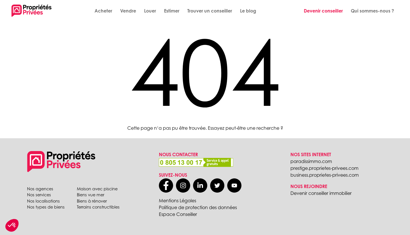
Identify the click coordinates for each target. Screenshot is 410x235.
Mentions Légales (177, 200)
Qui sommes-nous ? (372, 11)
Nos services (39, 194)
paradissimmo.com (311, 161)
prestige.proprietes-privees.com (324, 168)
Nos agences (40, 188)
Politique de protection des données (198, 207)
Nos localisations (43, 201)
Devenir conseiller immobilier (321, 193)
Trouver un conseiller (209, 11)
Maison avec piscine (97, 188)
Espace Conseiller (178, 214)
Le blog (248, 11)
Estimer (171, 11)
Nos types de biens (46, 207)
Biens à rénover (92, 201)
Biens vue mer (90, 194)
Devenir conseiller (323, 11)
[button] (12, 225)
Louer (150, 11)
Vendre (128, 11)
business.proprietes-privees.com (324, 175)
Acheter (103, 11)
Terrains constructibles (98, 207)
